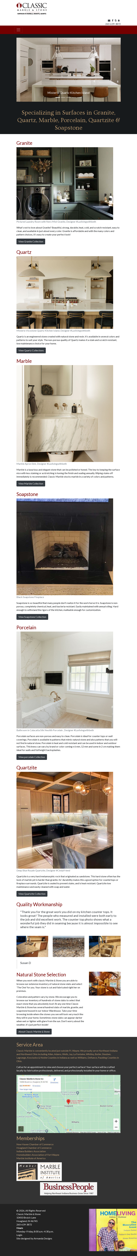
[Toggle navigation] (18, 30)
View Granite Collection (30, 241)
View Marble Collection (30, 483)
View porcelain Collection (31, 756)
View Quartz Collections (31, 350)
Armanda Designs (43, 1238)
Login (19, 1234)
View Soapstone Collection (32, 616)
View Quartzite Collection (31, 893)
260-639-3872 (113, 23)
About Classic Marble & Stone (34, 1031)
